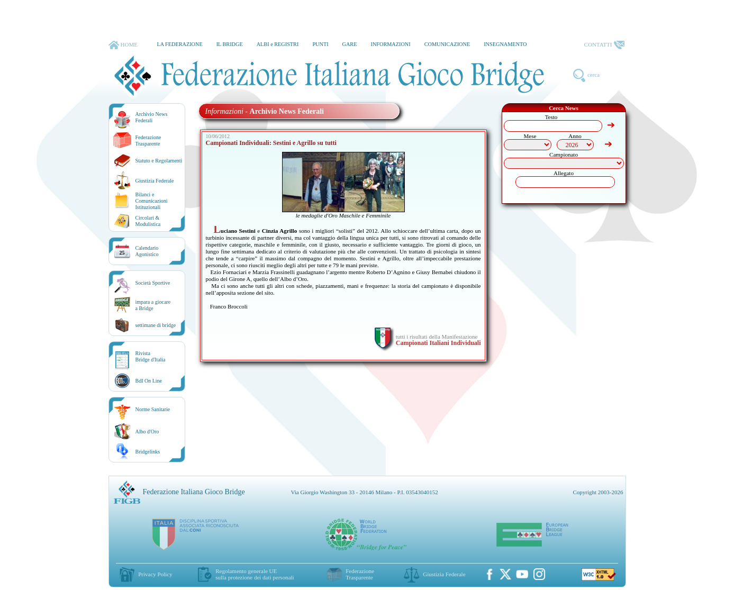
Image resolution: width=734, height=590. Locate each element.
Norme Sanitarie (152, 409)
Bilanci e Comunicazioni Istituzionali (151, 201)
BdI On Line (148, 381)
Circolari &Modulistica (148, 221)
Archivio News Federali (151, 117)
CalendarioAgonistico (147, 251)
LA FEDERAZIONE (179, 44)
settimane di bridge (155, 325)
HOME (123, 45)
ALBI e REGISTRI (278, 44)
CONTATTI (604, 45)
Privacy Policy (155, 574)
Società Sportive (152, 283)
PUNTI (320, 44)
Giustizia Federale (154, 181)
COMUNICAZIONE (447, 44)
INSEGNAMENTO (505, 44)
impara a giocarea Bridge (153, 305)
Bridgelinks (147, 452)
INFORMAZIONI (390, 44)
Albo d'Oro (147, 431)
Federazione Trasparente (148, 140)
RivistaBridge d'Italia (150, 356)
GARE (349, 44)
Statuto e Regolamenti (159, 161)
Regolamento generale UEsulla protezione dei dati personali (254, 574)
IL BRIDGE (229, 44)
